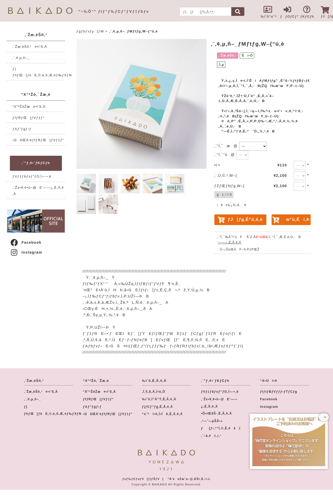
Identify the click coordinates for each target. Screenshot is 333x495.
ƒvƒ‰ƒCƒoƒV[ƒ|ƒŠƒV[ (143, 478)
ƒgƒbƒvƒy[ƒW (90, 31)
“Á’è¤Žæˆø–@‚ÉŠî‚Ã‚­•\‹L (189, 478)
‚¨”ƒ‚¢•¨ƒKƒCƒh (36, 163)
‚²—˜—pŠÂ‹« (212, 421)
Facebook (26, 242)
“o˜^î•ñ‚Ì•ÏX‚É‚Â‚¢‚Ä (162, 414)
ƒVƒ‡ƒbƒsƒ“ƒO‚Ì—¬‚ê (32, 176)
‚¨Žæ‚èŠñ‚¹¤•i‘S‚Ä (29, 47)
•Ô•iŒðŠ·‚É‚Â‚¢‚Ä (216, 413)
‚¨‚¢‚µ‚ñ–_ (21, 58)
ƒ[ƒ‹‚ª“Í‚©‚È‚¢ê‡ (221, 428)
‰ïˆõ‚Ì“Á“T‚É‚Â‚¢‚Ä (159, 399)
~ (323, 417)
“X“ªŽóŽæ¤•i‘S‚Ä (29, 107)
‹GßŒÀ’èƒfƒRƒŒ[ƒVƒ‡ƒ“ (38, 140)
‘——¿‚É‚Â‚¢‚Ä (229, 242)
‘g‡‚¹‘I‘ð (224, 194)
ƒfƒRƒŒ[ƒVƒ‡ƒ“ (28, 118)
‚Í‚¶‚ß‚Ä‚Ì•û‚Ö (153, 392)
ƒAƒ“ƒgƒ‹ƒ (23, 129)
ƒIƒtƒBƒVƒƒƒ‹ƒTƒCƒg (278, 392)
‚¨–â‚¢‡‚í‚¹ (211, 436)
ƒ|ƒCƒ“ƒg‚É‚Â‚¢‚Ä (157, 407)
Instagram (26, 252)
